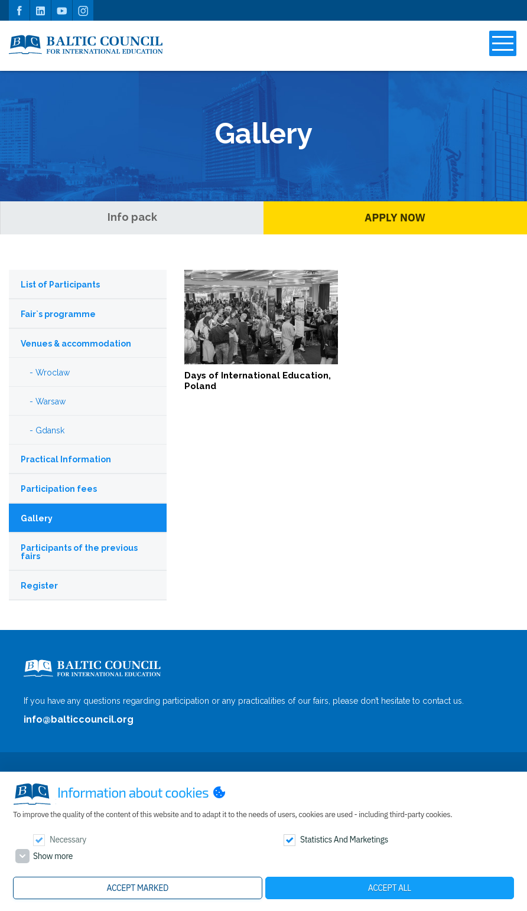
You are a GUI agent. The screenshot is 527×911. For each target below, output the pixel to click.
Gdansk (49, 430)
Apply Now (395, 217)
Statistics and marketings (344, 839)
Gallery (37, 518)
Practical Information (66, 459)
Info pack (132, 217)
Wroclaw (52, 372)
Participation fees (59, 489)
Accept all (389, 888)
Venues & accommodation (76, 343)
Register (39, 585)
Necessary (68, 839)
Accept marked (137, 888)
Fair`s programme (58, 314)
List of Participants (60, 284)
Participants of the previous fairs (79, 552)
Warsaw (50, 401)
